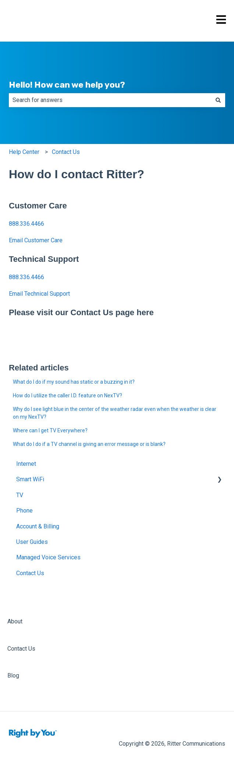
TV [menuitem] (19, 495)
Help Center (24, 151)
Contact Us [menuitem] (30, 573)
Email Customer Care (36, 240)
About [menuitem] (14, 621)
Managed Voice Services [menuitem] (48, 557)
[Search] (218, 100)
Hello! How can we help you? (67, 85)
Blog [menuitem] (13, 675)
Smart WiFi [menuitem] (30, 479)
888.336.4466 (26, 223)
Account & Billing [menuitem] (37, 526)
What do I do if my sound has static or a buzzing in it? (74, 382)
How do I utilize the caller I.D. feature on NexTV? (67, 395)
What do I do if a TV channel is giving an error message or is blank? (89, 444)
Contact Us (66, 151)
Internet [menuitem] (26, 463)
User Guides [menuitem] (32, 541)
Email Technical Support (39, 293)
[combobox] (110, 100)
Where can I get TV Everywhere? (50, 430)
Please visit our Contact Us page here (81, 312)
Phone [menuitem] (24, 510)
